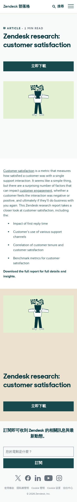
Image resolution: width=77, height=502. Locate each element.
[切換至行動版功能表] (71, 6)
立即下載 (38, 66)
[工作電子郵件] (38, 452)
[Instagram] (59, 478)
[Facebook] (28, 478)
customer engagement (36, 191)
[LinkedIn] (37, 478)
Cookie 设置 (54, 488)
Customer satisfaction (18, 171)
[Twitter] (18, 478)
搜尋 (58, 6)
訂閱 (38, 463)
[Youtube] (48, 478)
